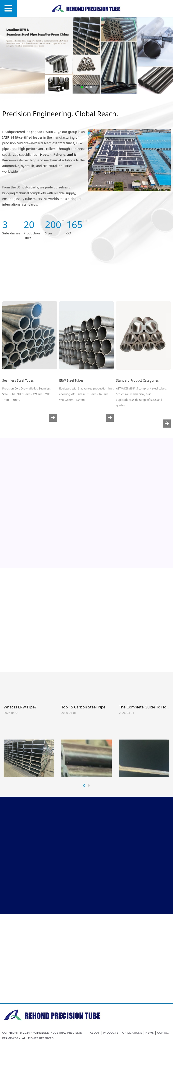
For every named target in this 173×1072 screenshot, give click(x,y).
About (95, 1032)
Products (110, 1032)
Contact (164, 1032)
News (150, 1032)
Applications (132, 1032)
